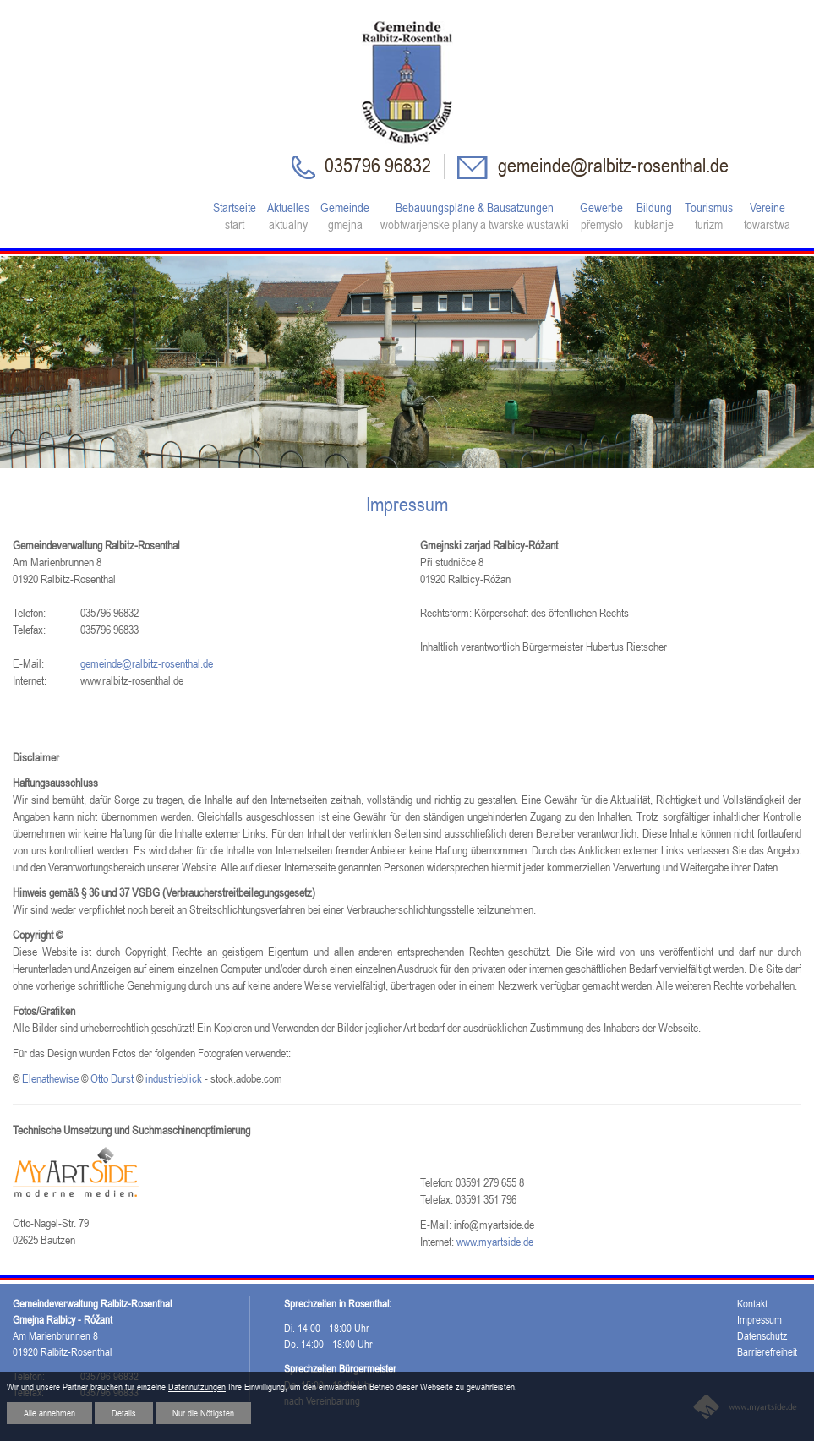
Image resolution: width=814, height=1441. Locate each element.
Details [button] (124, 1413)
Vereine (767, 216)
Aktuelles (288, 216)
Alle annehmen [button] (49, 1413)
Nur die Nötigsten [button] (203, 1413)
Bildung (654, 216)
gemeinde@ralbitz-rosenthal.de (611, 165)
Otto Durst (112, 1078)
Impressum (759, 1319)
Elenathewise (50, 1078)
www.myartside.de (494, 1241)
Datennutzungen (197, 1387)
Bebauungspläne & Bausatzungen (474, 216)
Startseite (234, 216)
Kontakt (752, 1303)
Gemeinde (344, 216)
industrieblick (173, 1078)
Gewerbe (601, 216)
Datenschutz (762, 1335)
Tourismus (709, 216)
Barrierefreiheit (767, 1351)
